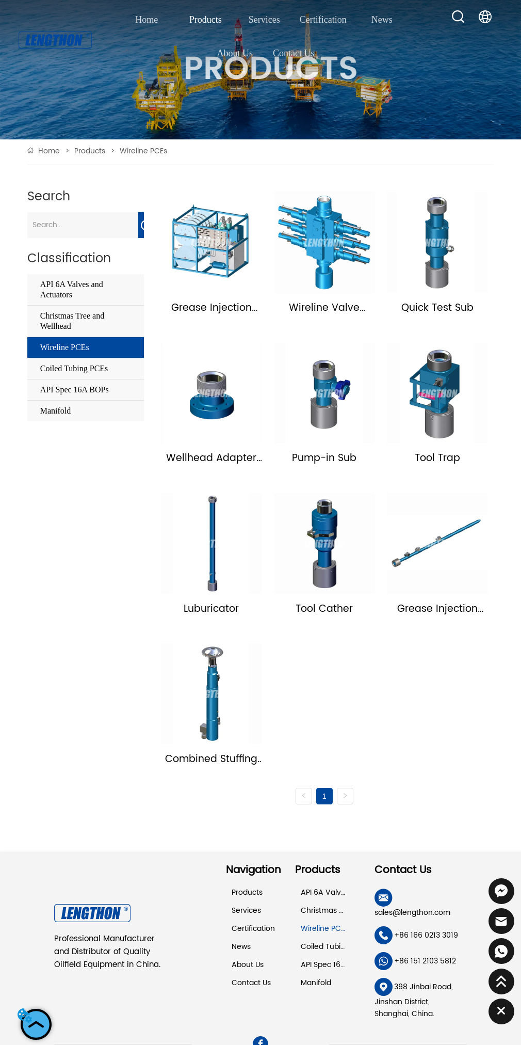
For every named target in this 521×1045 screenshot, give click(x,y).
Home (49, 151)
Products (89, 151)
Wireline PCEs (142, 151)
